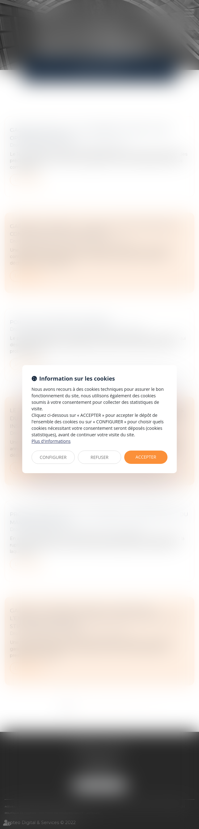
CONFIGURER (53, 457)
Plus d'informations (51, 441)
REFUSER (99, 457)
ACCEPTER (146, 457)
